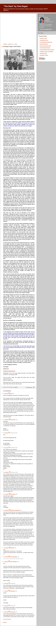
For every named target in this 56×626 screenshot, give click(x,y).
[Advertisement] (14, 28)
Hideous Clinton (43, 53)
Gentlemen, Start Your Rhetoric (46, 51)
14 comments (29, 387)
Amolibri (12, 547)
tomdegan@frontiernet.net (9, 371)
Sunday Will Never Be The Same (47, 49)
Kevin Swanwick (13, 556)
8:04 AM (6, 583)
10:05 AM (6, 510)
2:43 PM (6, 556)
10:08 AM (6, 472)
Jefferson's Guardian (14, 510)
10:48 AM (6, 419)
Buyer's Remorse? (44, 44)
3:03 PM (6, 432)
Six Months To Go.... (44, 40)
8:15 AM (6, 591)
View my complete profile (46, 29)
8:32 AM (6, 605)
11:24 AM (6, 494)
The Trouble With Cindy (45, 47)
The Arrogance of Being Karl (46, 42)
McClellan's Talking (44, 55)
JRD (11, 393)
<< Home (5, 622)
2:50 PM (6, 561)
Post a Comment (7, 619)
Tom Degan (12, 419)
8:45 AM (6, 611)
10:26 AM (6, 547)
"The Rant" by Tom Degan (15, 6)
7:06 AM (15, 387)
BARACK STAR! (43, 38)
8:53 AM (6, 393)
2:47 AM (6, 447)
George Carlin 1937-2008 (45, 45)
